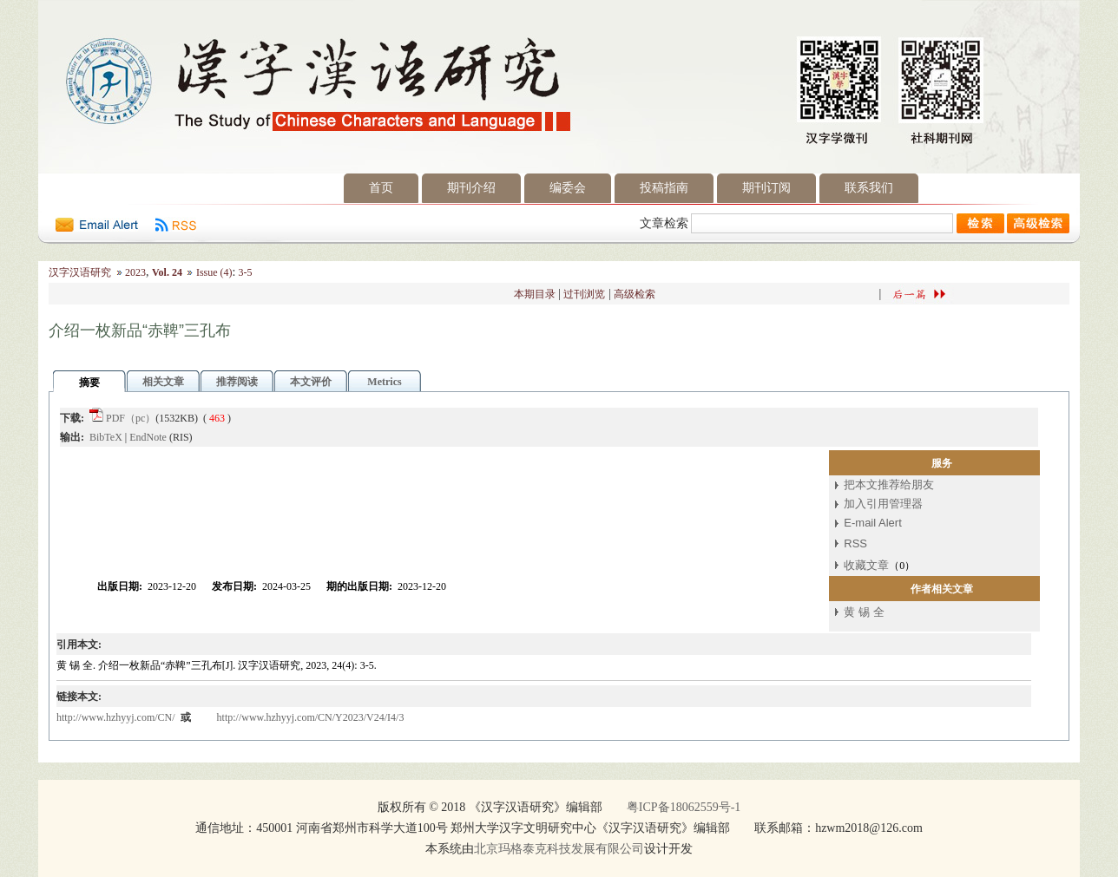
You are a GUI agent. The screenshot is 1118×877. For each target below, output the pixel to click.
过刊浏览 (584, 294)
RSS (855, 543)
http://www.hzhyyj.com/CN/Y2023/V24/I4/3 (310, 717)
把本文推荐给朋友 (889, 484)
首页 (381, 187)
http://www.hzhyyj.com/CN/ (117, 717)
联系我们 (869, 187)
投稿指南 (664, 187)
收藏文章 (866, 565)
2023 (135, 272)
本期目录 (535, 294)
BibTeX (105, 437)
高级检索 (634, 294)
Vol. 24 (167, 272)
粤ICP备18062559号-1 (683, 807)
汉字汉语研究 (80, 272)
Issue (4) (214, 272)
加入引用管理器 (883, 503)
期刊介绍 (471, 187)
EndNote (148, 437)
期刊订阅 (766, 187)
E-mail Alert (872, 522)
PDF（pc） (130, 418)
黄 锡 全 (864, 611)
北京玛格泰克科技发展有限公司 (559, 848)
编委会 (567, 187)
